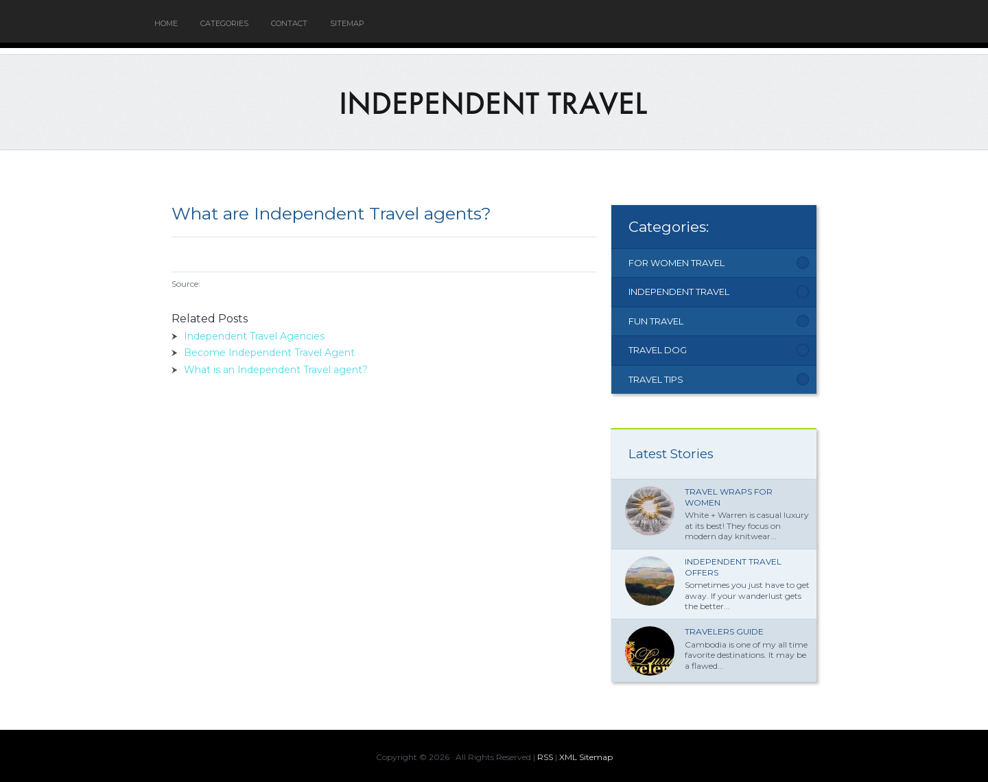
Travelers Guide (724, 631)
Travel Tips (655, 379)
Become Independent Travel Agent (269, 352)
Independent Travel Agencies (254, 336)
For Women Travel (676, 262)
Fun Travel (655, 321)
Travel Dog (657, 349)
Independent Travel (678, 291)
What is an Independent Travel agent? (276, 370)
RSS (545, 757)
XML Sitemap (586, 757)
